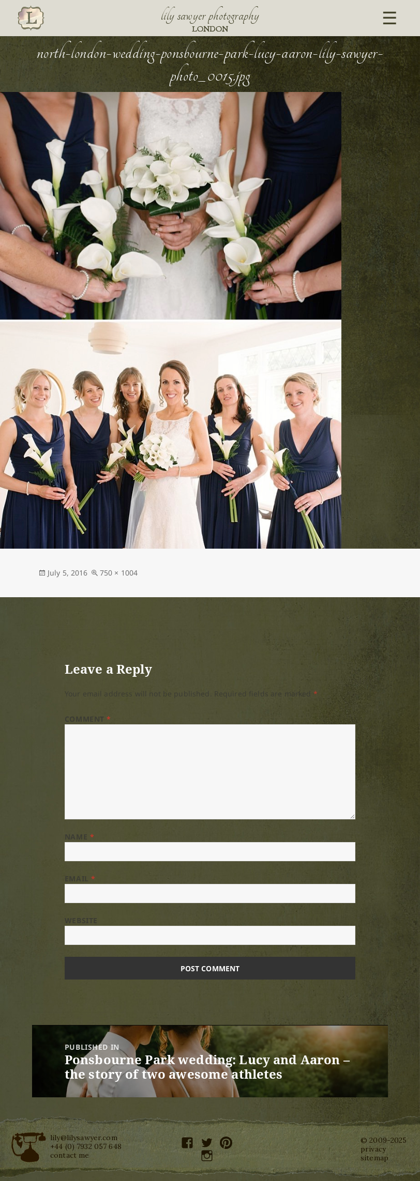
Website (81, 920)
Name (79, 837)
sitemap (374, 1157)
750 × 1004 (119, 573)
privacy (373, 1149)
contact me (69, 1155)
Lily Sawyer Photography (210, 15)
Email (80, 878)
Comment (88, 719)
